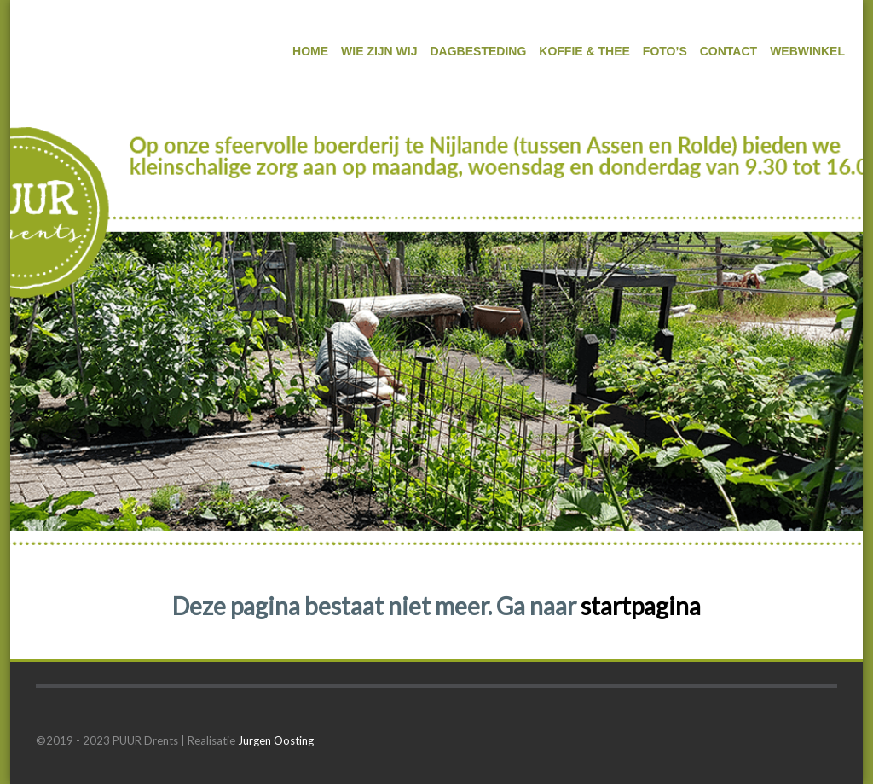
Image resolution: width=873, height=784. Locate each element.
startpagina (641, 605)
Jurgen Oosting (276, 740)
